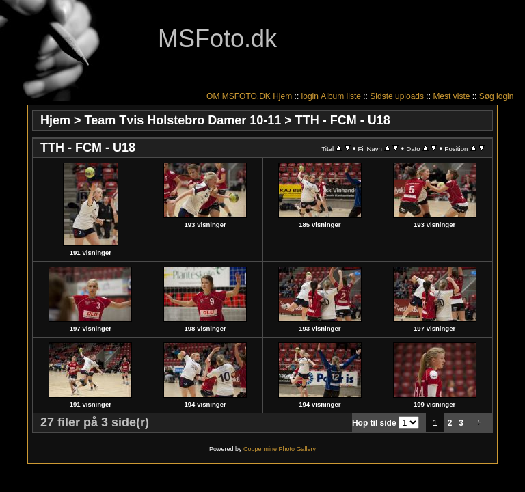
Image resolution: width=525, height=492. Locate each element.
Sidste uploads (397, 96)
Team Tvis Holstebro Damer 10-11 (183, 120)
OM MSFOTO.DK (238, 96)
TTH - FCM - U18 (342, 120)
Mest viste (451, 96)
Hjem (282, 96)
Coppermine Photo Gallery (279, 449)
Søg (486, 96)
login (310, 96)
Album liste (341, 96)
